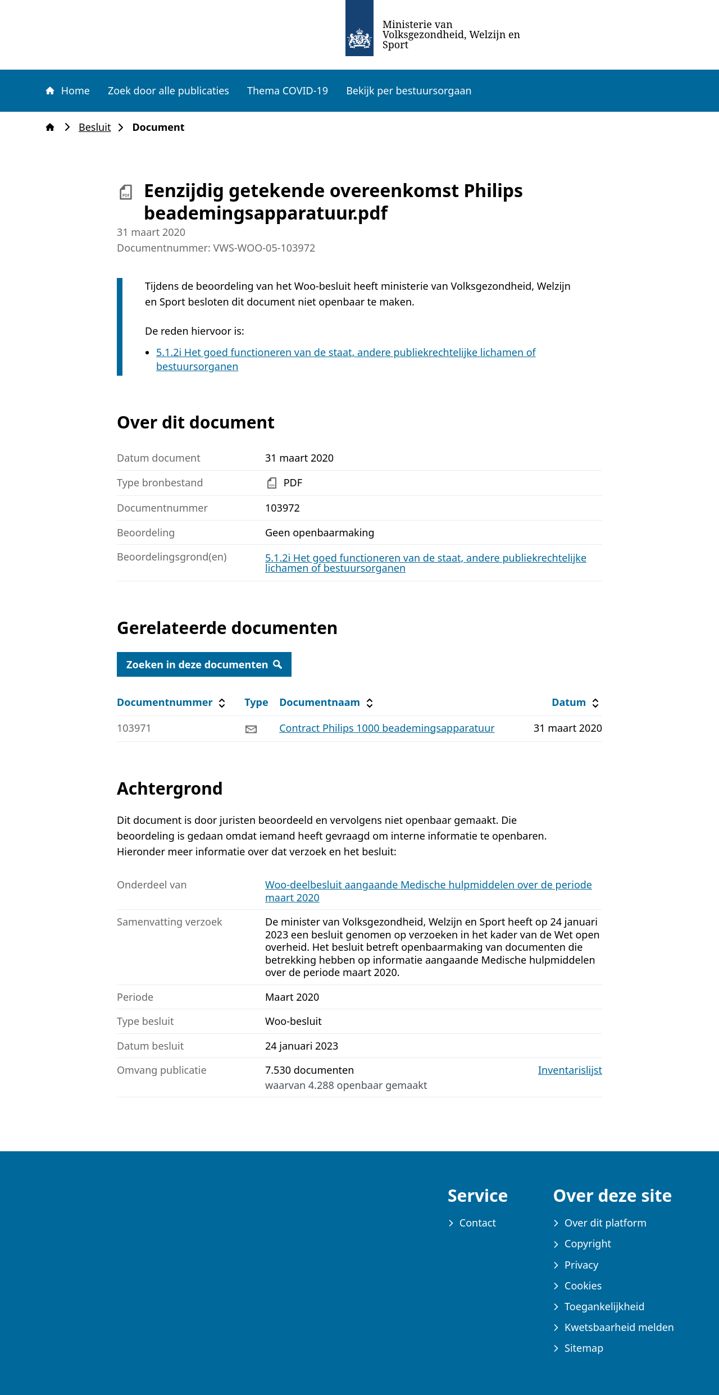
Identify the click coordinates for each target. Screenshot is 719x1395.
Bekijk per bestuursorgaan (409, 90)
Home (67, 90)
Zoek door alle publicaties (168, 90)
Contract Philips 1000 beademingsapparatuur (387, 728)
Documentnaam (327, 702)
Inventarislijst (570, 1070)
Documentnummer (173, 702)
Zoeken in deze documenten (204, 664)
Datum (576, 702)
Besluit (98, 127)
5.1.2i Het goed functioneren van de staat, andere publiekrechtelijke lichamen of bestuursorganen (425, 563)
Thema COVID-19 (287, 90)
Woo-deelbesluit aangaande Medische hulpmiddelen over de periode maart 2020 (428, 891)
